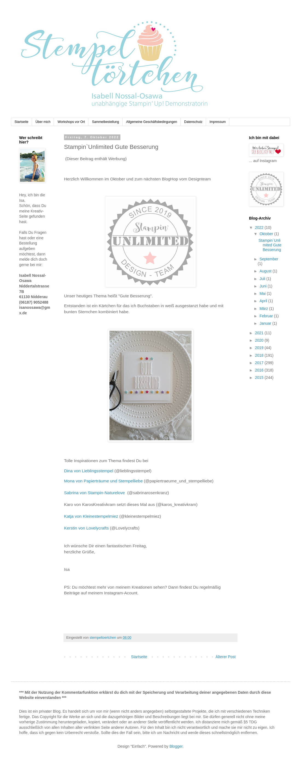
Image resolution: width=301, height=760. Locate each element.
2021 (260, 333)
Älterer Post (226, 657)
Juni (263, 286)
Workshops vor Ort (71, 122)
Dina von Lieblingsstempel (88, 470)
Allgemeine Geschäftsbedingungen (151, 122)
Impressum (218, 122)
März (264, 308)
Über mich (43, 122)
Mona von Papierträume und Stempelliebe (103, 481)
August (265, 271)
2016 (260, 370)
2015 (260, 377)
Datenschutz (193, 122)
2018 (260, 355)
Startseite (21, 122)
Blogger (175, 746)
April (263, 301)
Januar (265, 323)
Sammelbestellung (105, 122)
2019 (260, 348)
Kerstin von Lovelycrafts (86, 528)
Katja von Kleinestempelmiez (91, 516)
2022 (260, 227)
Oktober (266, 234)
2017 (260, 363)
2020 (260, 340)
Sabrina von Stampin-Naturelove (95, 492)
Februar (266, 316)
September (268, 259)
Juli (262, 279)
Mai (263, 293)
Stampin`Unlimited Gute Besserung (270, 245)
